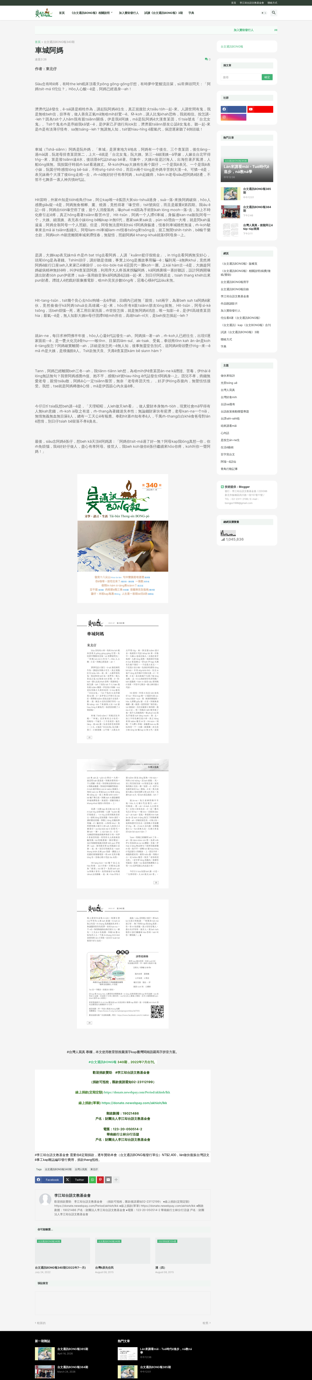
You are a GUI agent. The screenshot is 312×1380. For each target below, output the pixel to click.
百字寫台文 (228, 454)
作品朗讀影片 (229, 303)
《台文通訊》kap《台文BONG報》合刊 (246, 325)
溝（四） (161, 1267)
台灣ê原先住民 (104, 1267)
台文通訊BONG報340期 (59, 42)
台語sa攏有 (228, 404)
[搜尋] (241, 77)
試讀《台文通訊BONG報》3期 (163, 13)
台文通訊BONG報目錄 (235, 289)
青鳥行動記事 (229, 468)
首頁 (233, 2)
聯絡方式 (272, 2)
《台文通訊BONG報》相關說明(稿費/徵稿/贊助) (246, 273)
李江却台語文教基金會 (252, 2)
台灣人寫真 (81, 1169)
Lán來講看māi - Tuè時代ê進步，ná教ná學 (166, 1350)
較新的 (41, 1323)
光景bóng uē (229, 382)
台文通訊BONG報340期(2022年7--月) (60, 1267)
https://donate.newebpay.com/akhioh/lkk (134, 1103)
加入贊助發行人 (129, 13)
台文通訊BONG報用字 (235, 282)
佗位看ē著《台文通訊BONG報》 (241, 317)
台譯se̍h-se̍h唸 (230, 418)
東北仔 (94, 1169)
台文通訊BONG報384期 (257, 208)
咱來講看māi (229, 425)
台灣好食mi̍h (229, 397)
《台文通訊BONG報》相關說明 (90, 13)
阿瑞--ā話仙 (228, 461)
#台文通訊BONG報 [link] (103, 1062)
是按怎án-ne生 (230, 440)
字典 (191, 13)
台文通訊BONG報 (232, 46)
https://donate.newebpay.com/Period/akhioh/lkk (137, 1092)
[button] (264, 13)
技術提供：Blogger (235, 486)
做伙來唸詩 (228, 375)
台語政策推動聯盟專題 (235, 411)
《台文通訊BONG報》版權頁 (239, 263)
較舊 (205, 1323)
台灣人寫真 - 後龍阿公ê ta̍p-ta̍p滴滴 (258, 226)
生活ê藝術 (227, 447)
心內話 (225, 433)
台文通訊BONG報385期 (257, 190)
